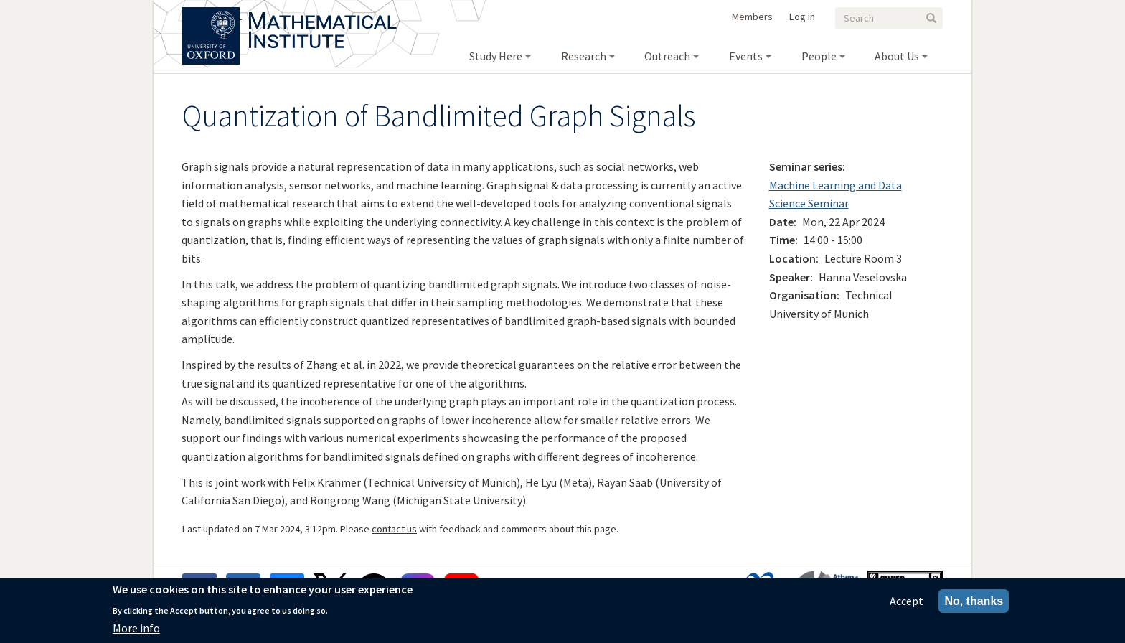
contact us (394, 528)
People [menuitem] (819, 56)
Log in (802, 16)
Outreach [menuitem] (667, 56)
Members (752, 16)
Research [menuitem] (583, 56)
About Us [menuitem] (897, 56)
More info (136, 628)
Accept (906, 601)
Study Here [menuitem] (495, 56)
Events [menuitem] (746, 56)
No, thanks (973, 602)
